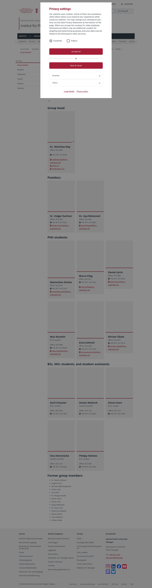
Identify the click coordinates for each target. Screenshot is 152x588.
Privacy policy (82, 91)
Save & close (76, 65)
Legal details (69, 91)
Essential (57, 41)
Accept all (76, 51)
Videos (74, 41)
